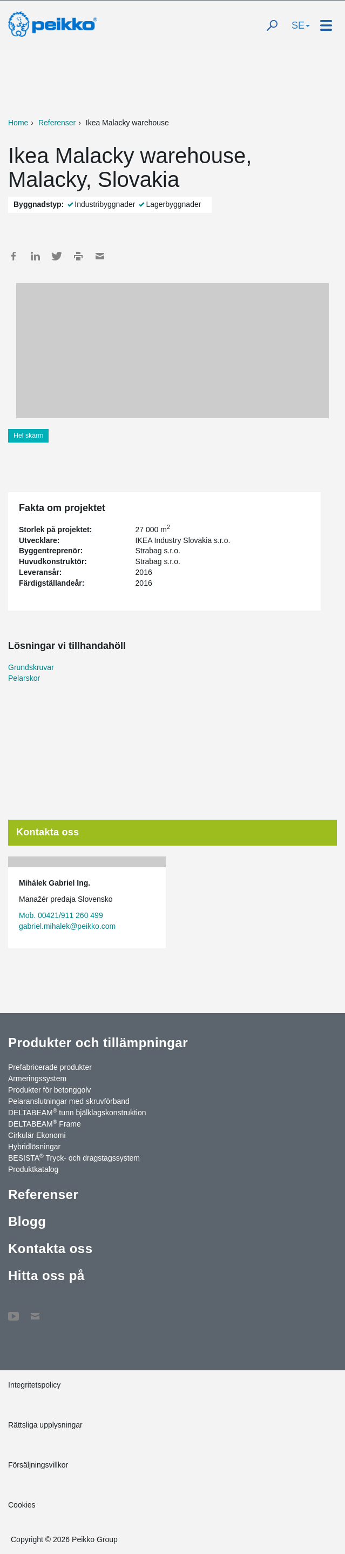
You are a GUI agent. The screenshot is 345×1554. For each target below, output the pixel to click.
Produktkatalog (33, 1169)
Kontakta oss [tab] (47, 832)
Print (78, 256)
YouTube (13, 1310)
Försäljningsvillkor (38, 1465)
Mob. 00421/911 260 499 (61, 915)
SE (301, 25)
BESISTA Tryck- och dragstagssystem (74, 1157)
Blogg (27, 1221)
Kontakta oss (50, 1248)
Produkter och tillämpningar (98, 1042)
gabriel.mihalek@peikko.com (67, 926)
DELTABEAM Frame (44, 1123)
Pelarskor (24, 678)
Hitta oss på (46, 1275)
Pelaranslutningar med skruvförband (69, 1101)
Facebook (13, 256)
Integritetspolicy (34, 1385)
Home (18, 122)
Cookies (22, 1505)
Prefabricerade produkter (50, 1067)
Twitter (56, 256)
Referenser (57, 122)
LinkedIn (35, 256)
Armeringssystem (37, 1078)
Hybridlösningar (34, 1146)
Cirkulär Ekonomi (37, 1135)
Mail (99, 256)
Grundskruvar (31, 667)
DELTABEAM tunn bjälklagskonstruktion (77, 1112)
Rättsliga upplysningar (45, 1425)
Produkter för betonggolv (49, 1090)
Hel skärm (28, 435)
